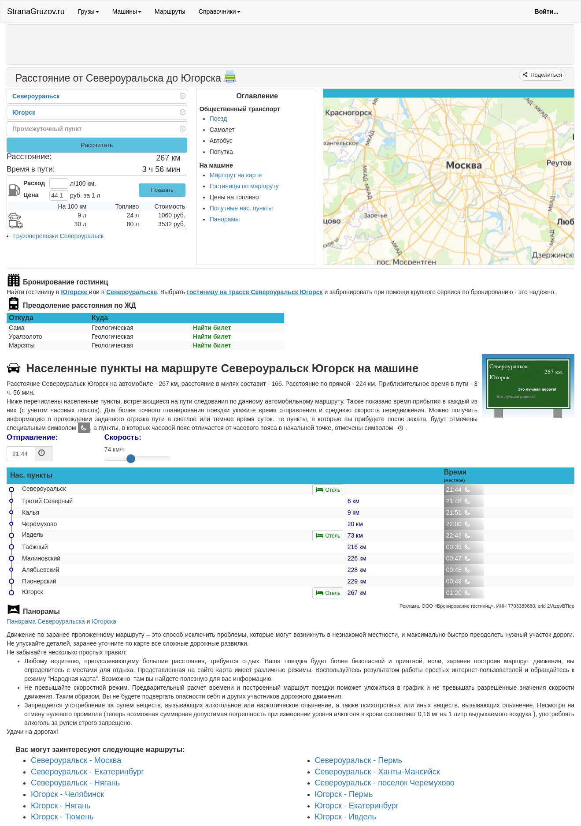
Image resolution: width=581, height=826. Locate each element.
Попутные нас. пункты (241, 208)
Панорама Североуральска (46, 621)
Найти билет (212, 327)
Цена (30, 194)
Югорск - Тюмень (62, 817)
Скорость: (122, 437)
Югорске (75, 291)
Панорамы (225, 219)
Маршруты (170, 11)
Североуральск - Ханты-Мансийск (377, 771)
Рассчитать (97, 145)
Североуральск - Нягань (75, 783)
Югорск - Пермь (344, 794)
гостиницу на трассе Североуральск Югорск (254, 291)
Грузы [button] (88, 11)
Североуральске (131, 291)
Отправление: (32, 437)
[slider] (130, 458)
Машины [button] (126, 11)
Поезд (218, 118)
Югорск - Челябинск (67, 794)
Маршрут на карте (236, 175)
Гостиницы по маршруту (244, 186)
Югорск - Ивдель (345, 817)
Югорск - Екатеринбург (357, 805)
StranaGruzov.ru (36, 11)
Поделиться (545, 74)
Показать (162, 190)
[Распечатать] (230, 79)
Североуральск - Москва (76, 760)
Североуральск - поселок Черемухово (385, 783)
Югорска (104, 621)
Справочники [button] (220, 11)
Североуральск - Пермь (358, 760)
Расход (34, 183)
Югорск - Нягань (61, 805)
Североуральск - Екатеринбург (87, 771)
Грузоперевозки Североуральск (58, 235)
